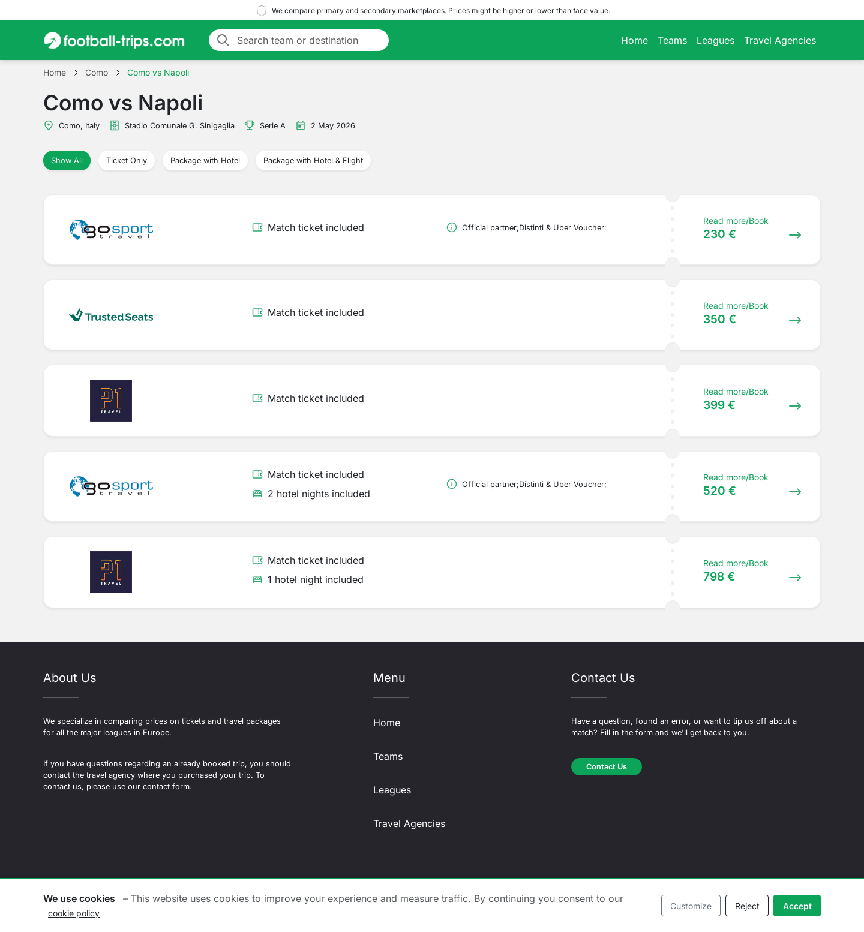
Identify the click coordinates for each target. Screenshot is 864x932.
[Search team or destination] (309, 40)
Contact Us (606, 766)
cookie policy (74, 913)
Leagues (715, 40)
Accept (797, 906)
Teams (672, 40)
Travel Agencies (780, 40)
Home (634, 40)
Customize (691, 906)
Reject (747, 906)
